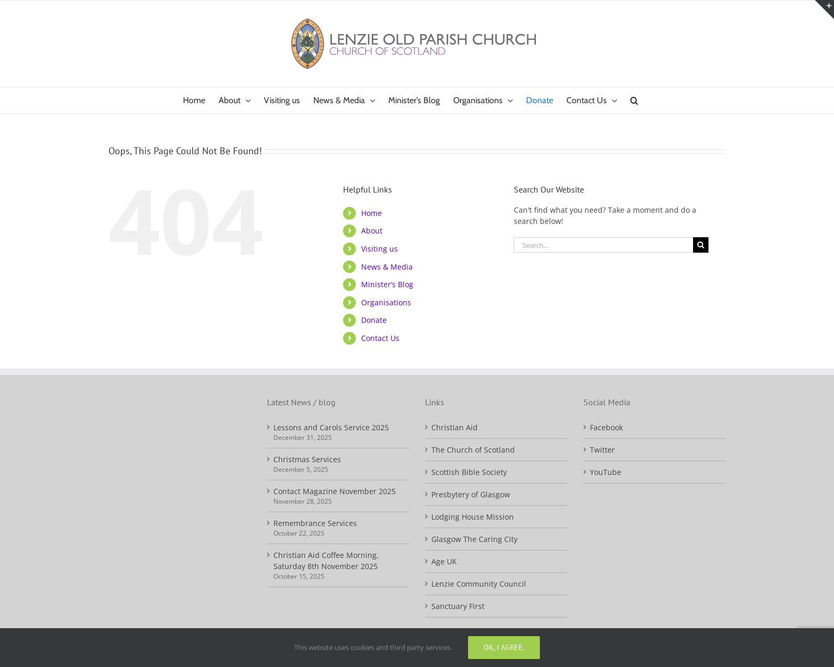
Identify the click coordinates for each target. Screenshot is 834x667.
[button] (634, 100)
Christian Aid (454, 427)
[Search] (700, 245)
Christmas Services (307, 459)
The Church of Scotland (473, 450)
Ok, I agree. (503, 647)
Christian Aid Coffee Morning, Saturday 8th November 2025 (326, 560)
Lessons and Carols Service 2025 (331, 427)
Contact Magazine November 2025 (334, 491)
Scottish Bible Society (469, 472)
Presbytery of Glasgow (470, 494)
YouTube (605, 472)
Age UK (444, 561)
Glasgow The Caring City (474, 539)
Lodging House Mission (472, 517)
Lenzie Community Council (478, 584)
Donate (374, 320)
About (371, 231)
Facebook (606, 427)
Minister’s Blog (387, 284)
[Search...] (604, 245)
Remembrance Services (315, 523)
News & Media (387, 267)
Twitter (602, 450)
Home (371, 213)
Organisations (386, 302)
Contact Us (380, 338)
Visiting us (379, 249)
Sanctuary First (458, 606)
